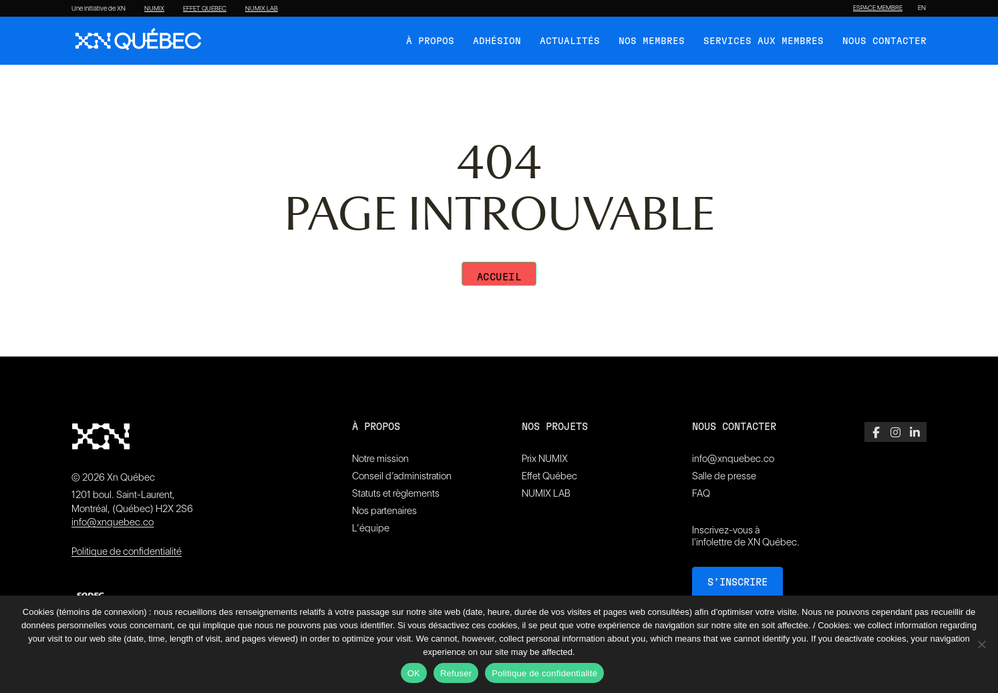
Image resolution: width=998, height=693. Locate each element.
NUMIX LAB (261, 8)
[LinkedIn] (915, 432)
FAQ (701, 493)
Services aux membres (763, 41)
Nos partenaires (384, 511)
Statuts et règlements (396, 493)
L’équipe (370, 528)
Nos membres (652, 41)
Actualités (570, 41)
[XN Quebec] (138, 40)
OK (413, 673)
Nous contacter (884, 41)
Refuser (456, 673)
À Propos (430, 41)
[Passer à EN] (922, 8)
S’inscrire (737, 583)
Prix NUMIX (545, 459)
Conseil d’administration (402, 476)
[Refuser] (981, 644)
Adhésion (497, 41)
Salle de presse (724, 476)
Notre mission (380, 459)
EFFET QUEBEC (204, 8)
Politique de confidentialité (126, 551)
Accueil (499, 277)
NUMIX (154, 8)
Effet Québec (549, 476)
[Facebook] (876, 432)
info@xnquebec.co (112, 522)
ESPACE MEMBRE (877, 8)
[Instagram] (895, 432)
